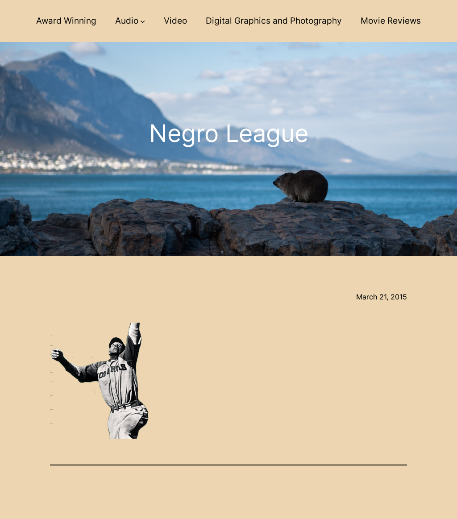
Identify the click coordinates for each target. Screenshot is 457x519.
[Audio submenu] (142, 21)
